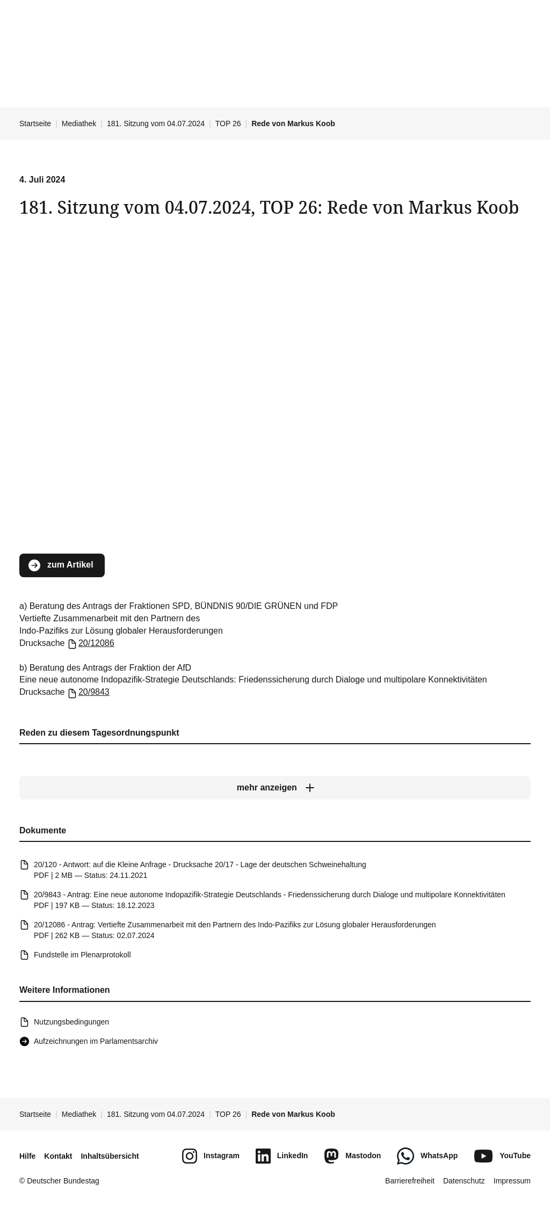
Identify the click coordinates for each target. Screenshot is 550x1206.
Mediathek (79, 123)
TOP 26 (228, 123)
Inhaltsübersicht (110, 1156)
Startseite (35, 123)
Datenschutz (464, 1180)
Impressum (512, 1180)
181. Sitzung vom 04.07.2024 (156, 123)
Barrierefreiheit (410, 1180)
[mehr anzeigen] (275, 788)
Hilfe (27, 1156)
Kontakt (58, 1156)
